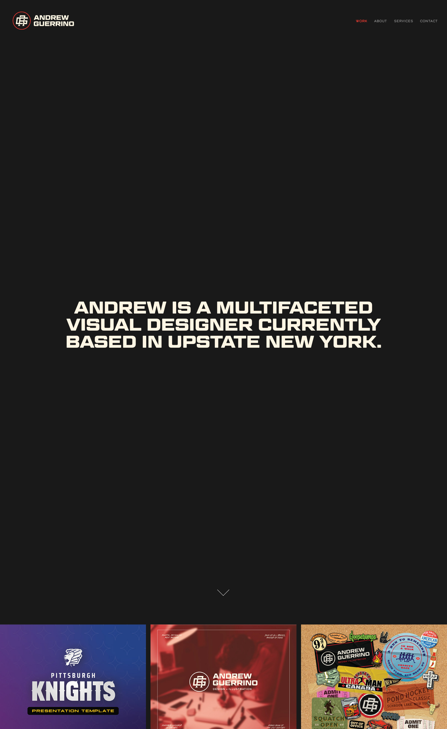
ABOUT (380, 21)
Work (361, 21)
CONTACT (429, 21)
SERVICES (403, 21)
